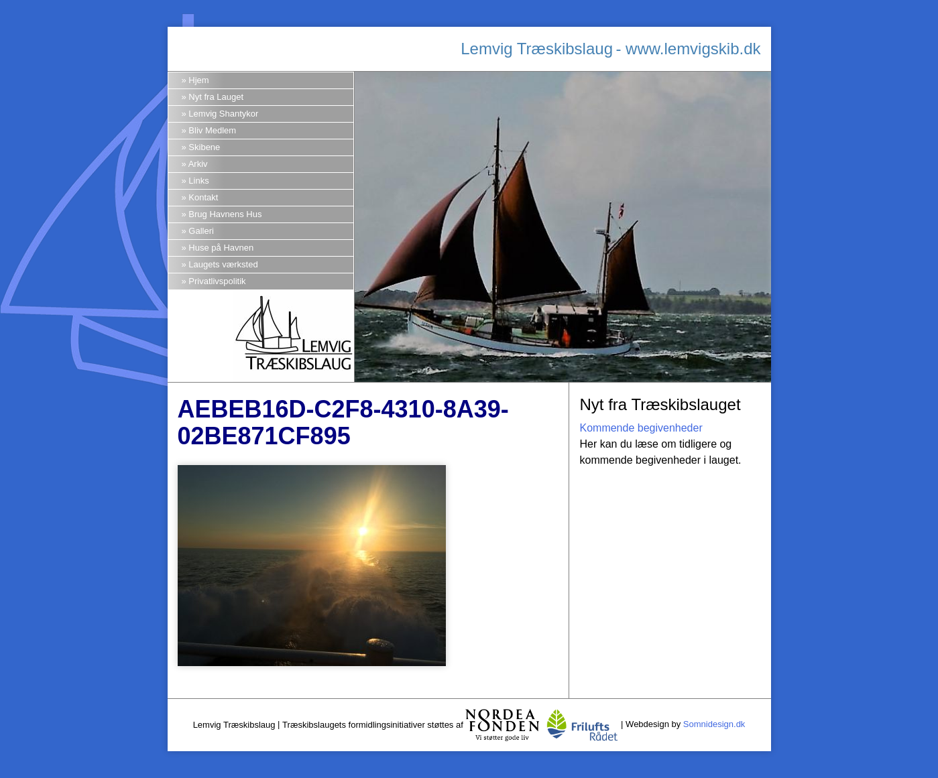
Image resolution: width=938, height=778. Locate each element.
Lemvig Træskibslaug (537, 49)
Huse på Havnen (220, 248)
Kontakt (203, 197)
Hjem (198, 80)
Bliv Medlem (212, 130)
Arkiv (198, 164)
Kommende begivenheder (640, 428)
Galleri (201, 231)
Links (198, 181)
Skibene (204, 147)
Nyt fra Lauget (215, 97)
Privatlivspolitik (216, 281)
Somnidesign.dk (714, 725)
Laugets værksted (222, 264)
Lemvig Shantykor (223, 114)
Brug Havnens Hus (224, 214)
